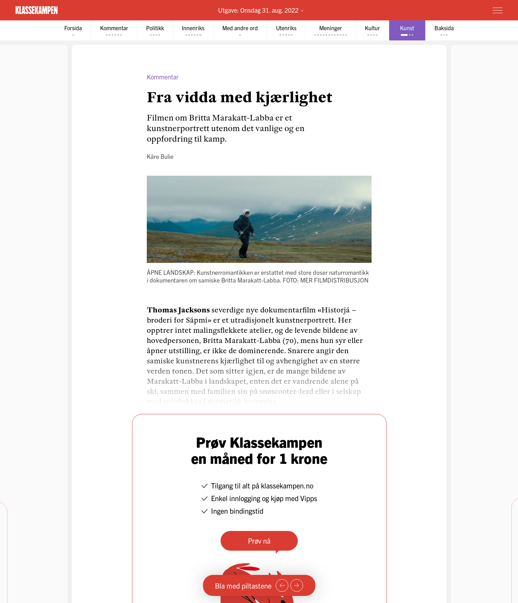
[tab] (72, 30)
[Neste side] (296, 585)
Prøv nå (259, 540)
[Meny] (498, 10)
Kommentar (162, 77)
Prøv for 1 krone (456, 9)
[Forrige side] (282, 585)
